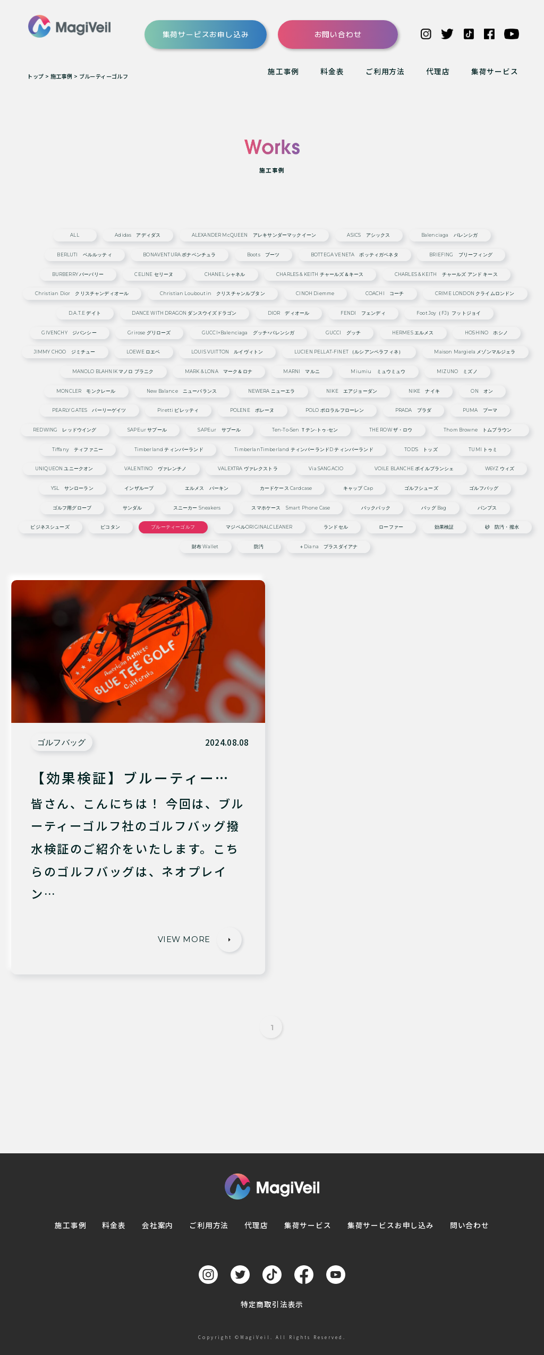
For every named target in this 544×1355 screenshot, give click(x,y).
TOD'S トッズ (421, 449)
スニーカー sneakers (196, 508)
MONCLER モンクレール (85, 391)
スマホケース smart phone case (290, 508)
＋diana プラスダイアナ (328, 547)
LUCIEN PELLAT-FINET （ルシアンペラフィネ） (348, 352)
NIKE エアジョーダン (351, 391)
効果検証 (444, 527)
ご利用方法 (385, 71)
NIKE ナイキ (424, 391)
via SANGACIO (326, 469)
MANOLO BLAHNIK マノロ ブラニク (113, 371)
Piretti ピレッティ (178, 410)
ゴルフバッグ (483, 488)
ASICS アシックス (368, 235)
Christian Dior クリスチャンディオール (82, 293)
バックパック (375, 508)
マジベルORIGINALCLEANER (259, 527)
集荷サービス (494, 71)
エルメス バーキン (207, 488)
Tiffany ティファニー (77, 449)
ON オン (482, 391)
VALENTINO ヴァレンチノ (155, 469)
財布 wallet (205, 547)
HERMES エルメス (413, 333)
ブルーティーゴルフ (173, 527)
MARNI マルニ (301, 371)
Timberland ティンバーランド (168, 449)
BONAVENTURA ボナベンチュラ (179, 255)
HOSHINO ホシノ (486, 333)
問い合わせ (469, 1225)
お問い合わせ (338, 34)
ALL (74, 235)
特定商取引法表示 (272, 1304)
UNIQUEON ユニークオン (64, 469)
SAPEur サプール (147, 430)
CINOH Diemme (315, 293)
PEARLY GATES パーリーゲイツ (89, 410)
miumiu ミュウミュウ (378, 371)
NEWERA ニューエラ (271, 391)
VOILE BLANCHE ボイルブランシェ (414, 469)
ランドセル (336, 527)
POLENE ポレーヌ (252, 410)
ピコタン (110, 527)
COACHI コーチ (385, 293)
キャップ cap (358, 488)
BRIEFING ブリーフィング (460, 255)
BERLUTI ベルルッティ (84, 255)
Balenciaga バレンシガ (449, 235)
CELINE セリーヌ (153, 274)
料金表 (332, 71)
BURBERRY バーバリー (78, 274)
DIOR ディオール (289, 313)
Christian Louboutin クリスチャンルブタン (212, 293)
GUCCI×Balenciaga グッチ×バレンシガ (248, 333)
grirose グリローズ (149, 333)
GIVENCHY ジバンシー (68, 333)
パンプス (487, 508)
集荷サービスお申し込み (206, 34)
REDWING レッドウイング (65, 430)
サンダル (132, 508)
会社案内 (157, 1225)
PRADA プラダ (413, 410)
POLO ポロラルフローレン (334, 410)
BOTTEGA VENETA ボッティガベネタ (354, 255)
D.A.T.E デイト (85, 313)
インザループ (139, 488)
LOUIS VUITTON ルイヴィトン (227, 352)
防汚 (259, 547)
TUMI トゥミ (483, 449)
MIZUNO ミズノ (457, 371)
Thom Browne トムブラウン (480, 430)
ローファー (391, 527)
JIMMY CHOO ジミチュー (65, 352)
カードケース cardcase (286, 488)
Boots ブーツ (263, 255)
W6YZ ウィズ (499, 469)
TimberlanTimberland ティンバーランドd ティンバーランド (303, 449)
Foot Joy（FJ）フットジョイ (448, 313)
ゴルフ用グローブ (72, 508)
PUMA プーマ (480, 410)
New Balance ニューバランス (182, 391)
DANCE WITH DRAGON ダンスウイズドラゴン (184, 313)
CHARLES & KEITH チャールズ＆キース (319, 274)
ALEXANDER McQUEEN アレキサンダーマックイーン (254, 235)
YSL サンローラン (72, 488)
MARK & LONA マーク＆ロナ (218, 371)
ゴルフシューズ (421, 488)
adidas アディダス (137, 235)
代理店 (437, 71)
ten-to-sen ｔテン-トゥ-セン (305, 430)
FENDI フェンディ (363, 313)
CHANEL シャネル (225, 274)
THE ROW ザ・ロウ (391, 430)
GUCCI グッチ (343, 333)
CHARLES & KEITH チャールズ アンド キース (446, 274)
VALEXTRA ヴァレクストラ (248, 469)
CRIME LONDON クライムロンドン (475, 293)
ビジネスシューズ (49, 527)
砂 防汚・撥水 (502, 527)
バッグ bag (433, 508)
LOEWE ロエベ (143, 352)
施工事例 (283, 71)
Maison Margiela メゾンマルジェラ (474, 352)
